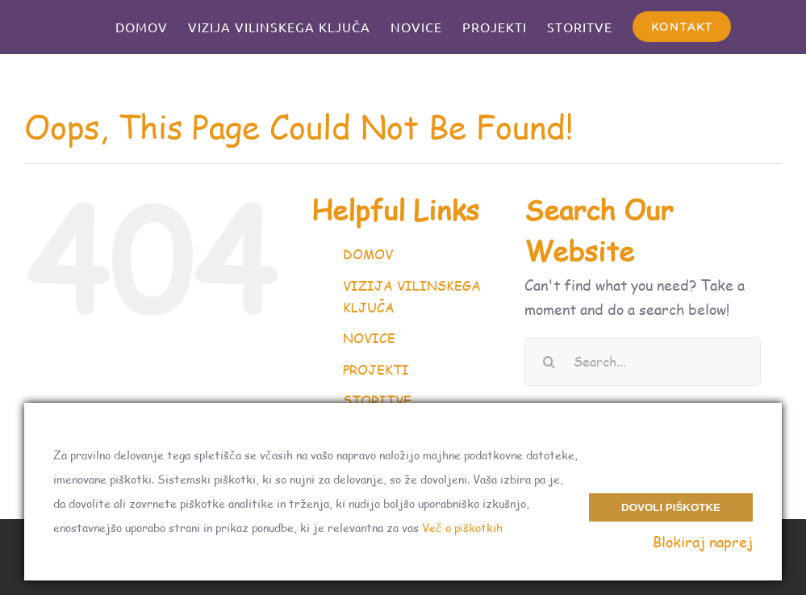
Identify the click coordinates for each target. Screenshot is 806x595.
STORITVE (377, 400)
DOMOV (368, 254)
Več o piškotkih (462, 527)
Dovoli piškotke (670, 507)
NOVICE (369, 338)
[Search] (548, 361)
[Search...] (642, 361)
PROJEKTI (376, 369)
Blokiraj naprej (703, 541)
